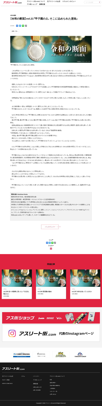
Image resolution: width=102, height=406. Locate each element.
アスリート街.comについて (57, 376)
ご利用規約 (52, 388)
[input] (92, 2)
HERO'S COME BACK (7, 383)
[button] (99, 2)
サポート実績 (5, 380)
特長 (51, 379)
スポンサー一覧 (53, 391)
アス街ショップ (32, 4)
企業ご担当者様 (36, 390)
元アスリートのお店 (7, 376)
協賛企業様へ (53, 382)
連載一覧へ (15, 31)
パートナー (36, 376)
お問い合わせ (53, 394)
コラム (23, 376)
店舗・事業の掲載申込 (55, 385)
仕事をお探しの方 (37, 387)
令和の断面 (6, 296)
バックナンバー (50, 227)
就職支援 (42, 4)
